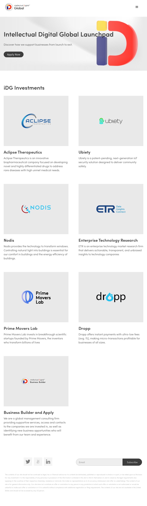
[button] (137, 7)
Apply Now (13, 54)
